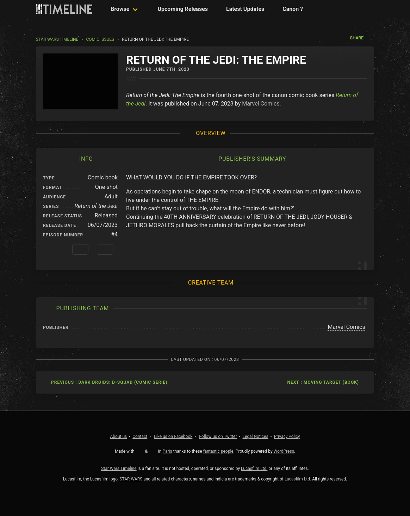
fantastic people (218, 451)
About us (118, 436)
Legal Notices (255, 436)
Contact (139, 436)
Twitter (218, 436)
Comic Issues (100, 39)
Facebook (173, 436)
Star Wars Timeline (57, 39)
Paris (167, 451)
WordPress (284, 451)
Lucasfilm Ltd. (254, 468)
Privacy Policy (287, 436)
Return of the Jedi (96, 206)
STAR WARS (130, 479)
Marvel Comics (260, 103)
